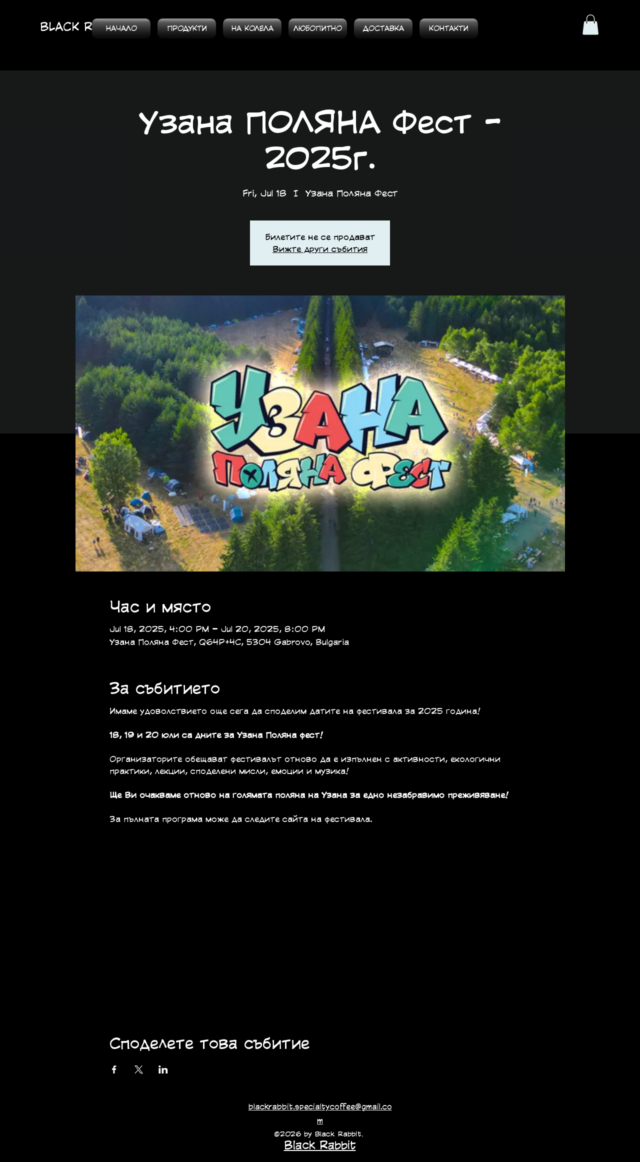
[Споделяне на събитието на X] (139, 1070)
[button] (590, 24)
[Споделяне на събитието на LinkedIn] (163, 1070)
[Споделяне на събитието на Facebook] (114, 1070)
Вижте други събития (320, 249)
